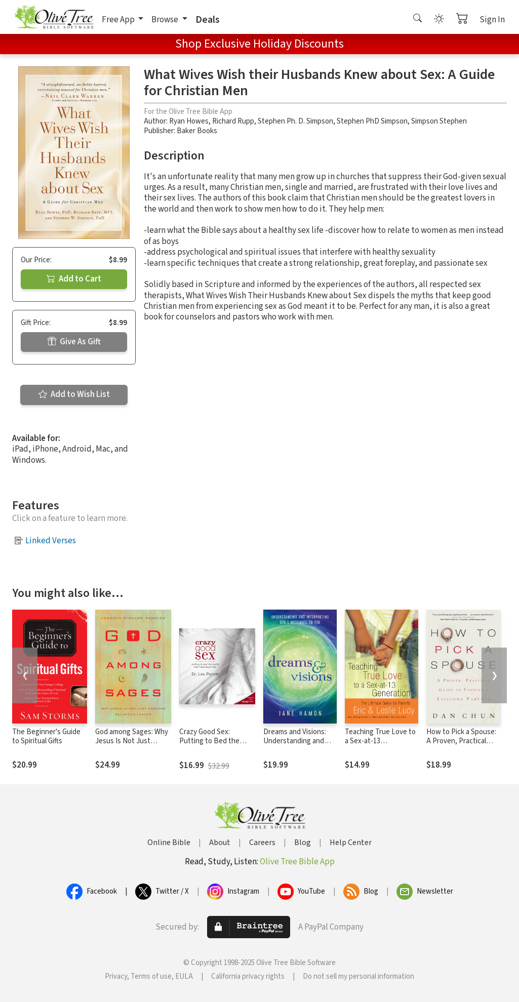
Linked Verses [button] (50, 541)
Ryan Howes (189, 121)
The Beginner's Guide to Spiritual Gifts (46, 737)
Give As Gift (74, 342)
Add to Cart (74, 279)
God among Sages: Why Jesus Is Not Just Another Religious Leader (131, 746)
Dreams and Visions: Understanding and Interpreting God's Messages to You (294, 746)
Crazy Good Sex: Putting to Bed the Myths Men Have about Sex (215, 746)
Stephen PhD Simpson (372, 121)
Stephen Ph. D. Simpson (295, 121)
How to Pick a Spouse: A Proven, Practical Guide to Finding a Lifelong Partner (461, 746)
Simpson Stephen (439, 121)
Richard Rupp (233, 121)
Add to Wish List (74, 394)
